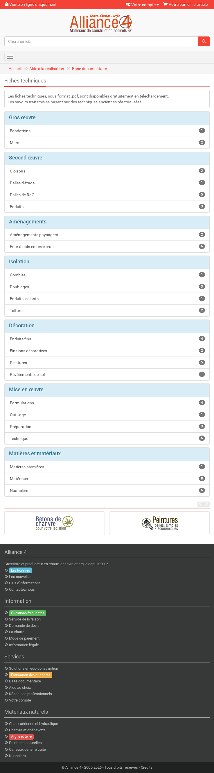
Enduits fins (107, 338)
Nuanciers (107, 490)
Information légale (24, 645)
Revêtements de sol (107, 374)
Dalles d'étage (107, 182)
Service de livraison (25, 619)
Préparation (107, 426)
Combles (107, 274)
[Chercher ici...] (101, 41)
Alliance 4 (73, 767)
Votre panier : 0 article (185, 4)
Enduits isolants (107, 298)
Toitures (107, 310)
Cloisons (107, 170)
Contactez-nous (22, 589)
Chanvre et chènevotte (27, 730)
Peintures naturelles (25, 743)
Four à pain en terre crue (107, 246)
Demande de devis (24, 625)
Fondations (107, 130)
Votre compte (142, 4)
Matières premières (107, 466)
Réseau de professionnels (30, 694)
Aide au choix (20, 687)
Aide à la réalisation (46, 68)
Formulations (107, 402)
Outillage (107, 414)
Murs (107, 142)
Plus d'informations (25, 583)
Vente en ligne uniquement (31, 4)
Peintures (107, 362)
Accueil (15, 68)
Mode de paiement (24, 638)
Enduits (107, 206)
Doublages (107, 286)
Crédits (146, 767)
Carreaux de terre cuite (27, 749)
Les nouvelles (20, 576)
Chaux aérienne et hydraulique (33, 723)
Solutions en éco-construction (33, 668)
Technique (107, 438)
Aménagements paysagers (107, 234)
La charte (16, 632)
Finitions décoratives (107, 350)
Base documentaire (89, 68)
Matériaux (107, 478)
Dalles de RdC (107, 194)
